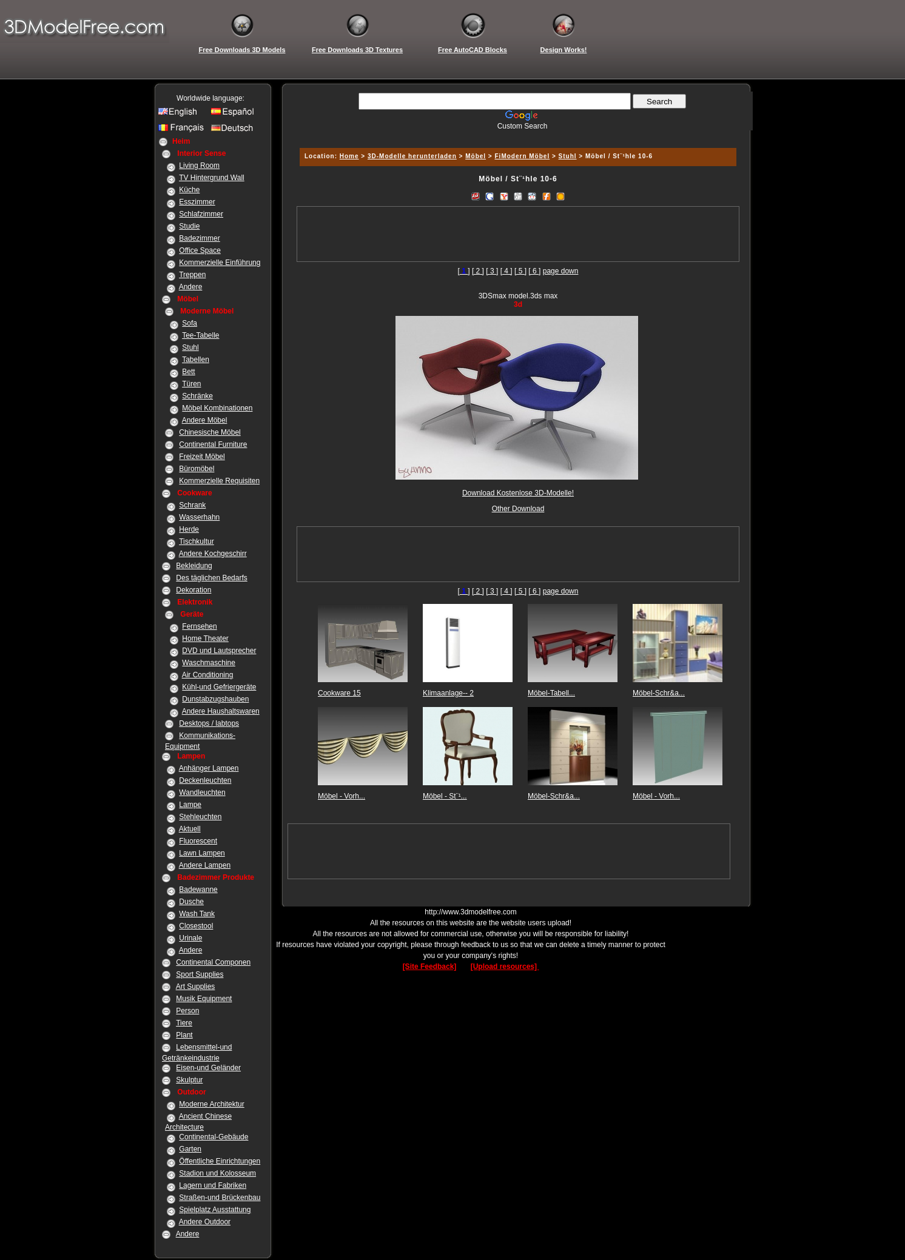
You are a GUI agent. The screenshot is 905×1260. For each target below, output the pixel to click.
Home (349, 156)
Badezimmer (199, 238)
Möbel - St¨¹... (445, 796)
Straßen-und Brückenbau (219, 1197)
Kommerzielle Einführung (219, 262)
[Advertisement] (516, 134)
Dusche (191, 901)
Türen (191, 384)
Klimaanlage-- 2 (448, 693)
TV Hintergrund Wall (211, 177)
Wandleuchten (202, 792)
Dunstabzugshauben (215, 699)
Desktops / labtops (209, 723)
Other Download (518, 508)
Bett (188, 371)
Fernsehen (199, 626)
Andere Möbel (204, 420)
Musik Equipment (204, 998)
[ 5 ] (520, 271)
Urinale (190, 938)
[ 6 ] (534, 271)
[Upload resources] (505, 966)
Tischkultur (196, 541)
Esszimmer (197, 202)
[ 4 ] (506, 271)
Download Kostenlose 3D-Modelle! (518, 493)
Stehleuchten (200, 817)
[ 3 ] (492, 271)
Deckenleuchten (205, 780)
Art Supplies (195, 986)
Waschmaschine (208, 662)
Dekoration (193, 590)
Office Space (199, 250)
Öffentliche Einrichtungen (219, 1161)
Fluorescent (198, 841)
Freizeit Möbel (201, 456)
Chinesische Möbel (209, 432)
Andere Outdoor (204, 1222)
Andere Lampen (204, 865)
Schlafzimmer (201, 214)
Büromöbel (196, 468)
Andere (191, 287)
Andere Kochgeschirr (213, 553)
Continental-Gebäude (213, 1137)
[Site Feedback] (430, 966)
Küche (189, 190)
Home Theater (205, 638)
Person (187, 1011)
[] (464, 271)
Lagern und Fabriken (212, 1185)
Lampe (190, 804)
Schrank (192, 505)
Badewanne (198, 889)
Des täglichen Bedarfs (211, 578)
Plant (184, 1035)
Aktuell (190, 829)
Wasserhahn (199, 517)
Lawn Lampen (201, 853)
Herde (189, 529)
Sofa (189, 323)
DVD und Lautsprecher (219, 650)
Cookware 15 (339, 693)
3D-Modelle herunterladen (412, 156)
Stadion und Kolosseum (217, 1173)
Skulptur (189, 1080)
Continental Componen (213, 962)
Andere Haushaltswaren (221, 711)
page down (561, 271)
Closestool (196, 926)
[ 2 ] (478, 271)
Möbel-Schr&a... (659, 693)
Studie (189, 226)
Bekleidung (194, 565)
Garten (190, 1149)
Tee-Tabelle (200, 335)
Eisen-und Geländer (208, 1068)
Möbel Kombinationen (217, 408)
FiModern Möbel (522, 156)
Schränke (197, 396)
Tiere (184, 1023)
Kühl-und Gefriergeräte (219, 687)
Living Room (199, 165)
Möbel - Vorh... (341, 796)
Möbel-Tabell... (551, 693)
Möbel (475, 156)
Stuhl (190, 347)
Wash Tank (197, 914)
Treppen (192, 274)
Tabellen (195, 359)
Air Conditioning (208, 675)
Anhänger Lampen (209, 768)
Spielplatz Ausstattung (215, 1209)
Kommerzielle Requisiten (219, 481)
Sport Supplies (199, 974)
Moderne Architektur (211, 1104)
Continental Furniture (213, 444)
